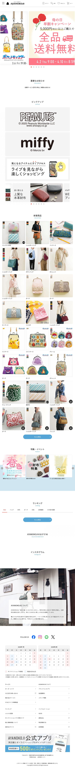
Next (73, 468)
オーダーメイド (9, 689)
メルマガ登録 (9, 713)
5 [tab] (41, 67)
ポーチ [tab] (26, 510)
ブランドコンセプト (44, 689)
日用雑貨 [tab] (40, 510)
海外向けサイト (9, 727)
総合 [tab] (4, 510)
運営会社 (41, 718)
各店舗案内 (42, 693)
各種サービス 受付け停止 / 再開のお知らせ (37, 87)
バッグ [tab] (12, 510)
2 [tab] (34, 67)
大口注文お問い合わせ (11, 693)
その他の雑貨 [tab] (51, 510)
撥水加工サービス (10, 698)
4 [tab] (39, 67)
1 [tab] (31, 67)
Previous (2, 468)
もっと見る (37, 437)
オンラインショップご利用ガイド (14, 718)
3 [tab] (36, 67)
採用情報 (41, 727)
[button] (53, 3)
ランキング (8, 709)
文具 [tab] (33, 510)
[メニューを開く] (3, 3)
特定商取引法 (42, 722)
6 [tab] (44, 67)
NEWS (40, 713)
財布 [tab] (19, 510)
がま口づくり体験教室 (11, 702)
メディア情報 (42, 698)
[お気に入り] (61, 3)
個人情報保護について (11, 722)
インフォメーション (44, 709)
